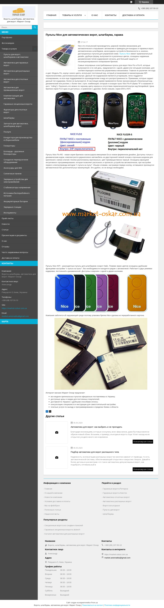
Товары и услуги (9, 48)
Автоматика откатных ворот (116, 497)
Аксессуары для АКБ (13, 168)
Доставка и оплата (10, 258)
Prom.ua (94, 603)
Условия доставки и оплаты (57, 501)
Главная (51, 15)
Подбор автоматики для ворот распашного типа (95, 452)
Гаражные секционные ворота (18, 104)
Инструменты (10, 212)
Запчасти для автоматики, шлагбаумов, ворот (16, 124)
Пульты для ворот (111, 509)
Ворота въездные (111, 505)
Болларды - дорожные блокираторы (14, 152)
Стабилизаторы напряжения (17, 187)
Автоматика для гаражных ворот (16, 64)
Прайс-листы (7, 218)
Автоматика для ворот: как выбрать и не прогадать (96, 427)
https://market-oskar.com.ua (14, 308)
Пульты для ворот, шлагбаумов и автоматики (16, 55)
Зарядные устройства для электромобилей (16, 180)
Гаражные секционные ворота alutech (62, 529)
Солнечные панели (12, 173)
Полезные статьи (53, 509)
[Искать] (35, 27)
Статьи (5, 229)
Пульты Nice (124, 54)
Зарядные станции (12, 207)
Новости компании (53, 497)
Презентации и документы (14, 235)
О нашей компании (53, 493)
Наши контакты (52, 514)
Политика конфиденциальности (117, 605)
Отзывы (5, 246)
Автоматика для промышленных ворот (14, 88)
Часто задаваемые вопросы (15, 252)
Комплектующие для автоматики (13, 97)
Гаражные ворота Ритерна (115, 488)
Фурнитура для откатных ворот (15, 111)
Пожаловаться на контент (92, 605)
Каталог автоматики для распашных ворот (65, 533)
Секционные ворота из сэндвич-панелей (64, 525)
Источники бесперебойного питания (17, 194)
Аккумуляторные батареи (16, 201)
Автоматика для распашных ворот (17, 72)
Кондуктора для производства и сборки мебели (18, 138)
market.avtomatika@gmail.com (15, 316)
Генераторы (9, 145)
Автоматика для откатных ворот (16, 80)
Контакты (110, 15)
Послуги (7, 131)
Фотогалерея (8, 43)
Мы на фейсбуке (52, 505)
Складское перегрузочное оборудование (16, 161)
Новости (6, 224)
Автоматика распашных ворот (117, 501)
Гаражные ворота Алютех (115, 493)
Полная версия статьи (142, 441)
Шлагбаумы (9, 118)
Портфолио (7, 37)
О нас (4, 241)
